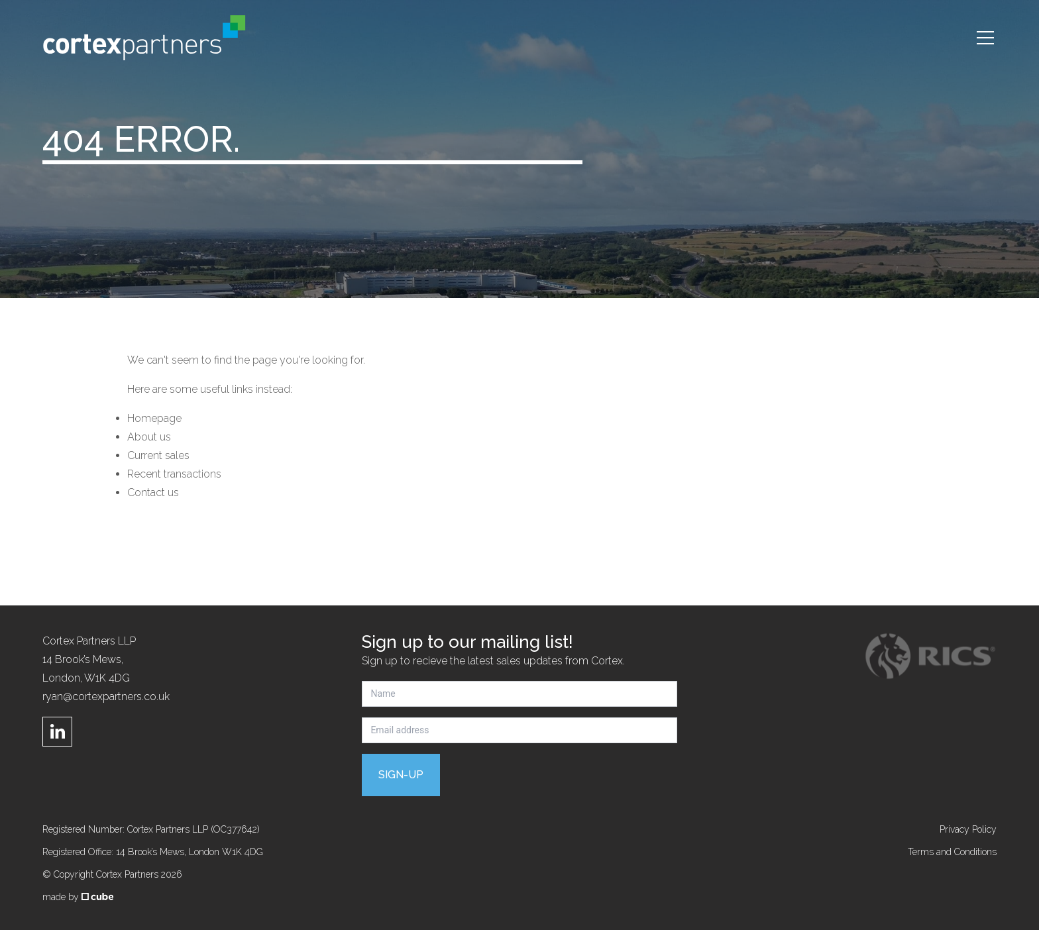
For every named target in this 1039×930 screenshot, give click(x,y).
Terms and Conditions (952, 852)
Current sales (158, 455)
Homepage (154, 418)
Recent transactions (174, 474)
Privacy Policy (968, 829)
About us (149, 437)
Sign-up (400, 774)
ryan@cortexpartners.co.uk (106, 696)
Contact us (153, 492)
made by (77, 897)
